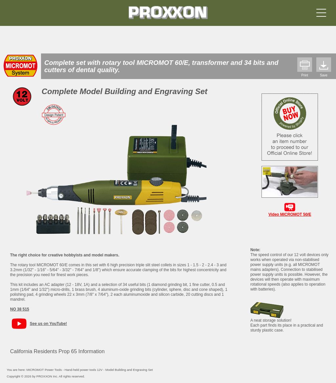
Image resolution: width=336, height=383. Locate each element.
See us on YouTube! (48, 323)
